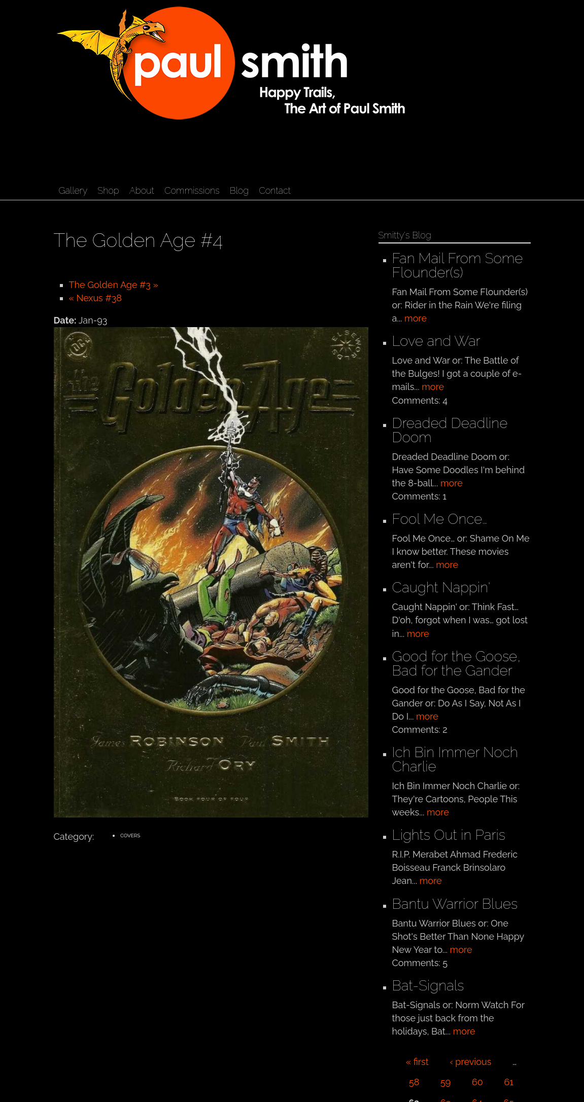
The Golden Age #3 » (113, 284)
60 (477, 1082)
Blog (239, 190)
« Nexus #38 (95, 298)
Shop (108, 190)
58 (414, 1082)
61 (508, 1082)
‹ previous (470, 1061)
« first (417, 1061)
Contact (275, 190)
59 (445, 1082)
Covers (130, 835)
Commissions (192, 190)
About (141, 190)
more (415, 318)
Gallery (73, 190)
